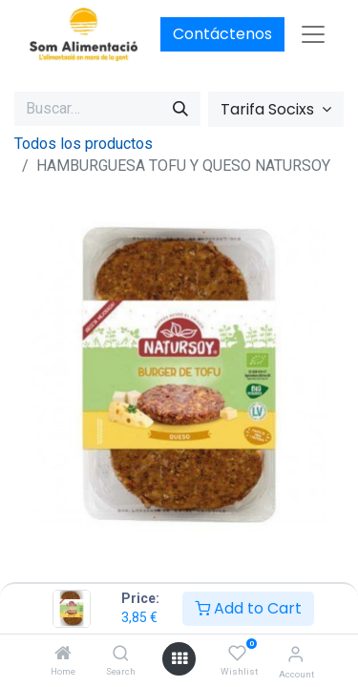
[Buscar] (180, 109)
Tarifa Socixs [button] (269, 109)
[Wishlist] (237, 653)
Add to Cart (248, 608)
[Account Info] (295, 654)
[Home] (63, 654)
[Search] (121, 654)
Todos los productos (83, 144)
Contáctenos (222, 34)
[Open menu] (179, 658)
